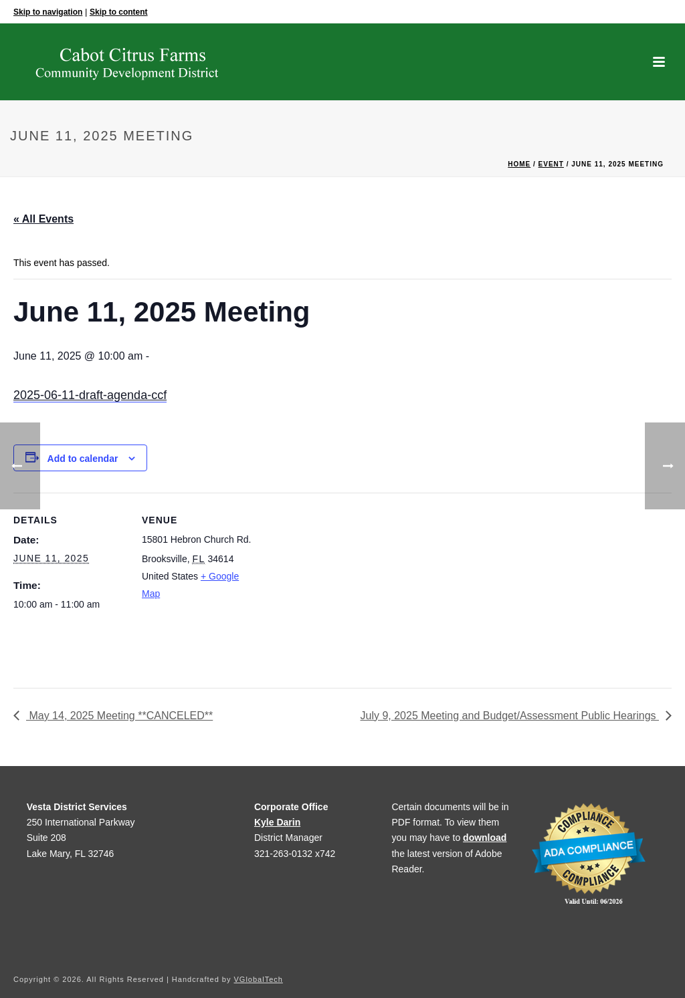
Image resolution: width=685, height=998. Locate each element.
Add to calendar (82, 458)
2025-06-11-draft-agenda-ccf (90, 395)
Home (519, 164)
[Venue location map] (340, 585)
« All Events (43, 219)
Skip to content (119, 12)
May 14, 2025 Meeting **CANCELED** (119, 715)
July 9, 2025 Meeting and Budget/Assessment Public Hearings (510, 715)
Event (551, 164)
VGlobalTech (258, 979)
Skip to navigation (47, 12)
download (484, 837)
